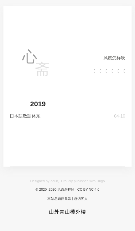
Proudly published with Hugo (83, 181)
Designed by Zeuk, (44, 181)
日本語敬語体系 (25, 115)
